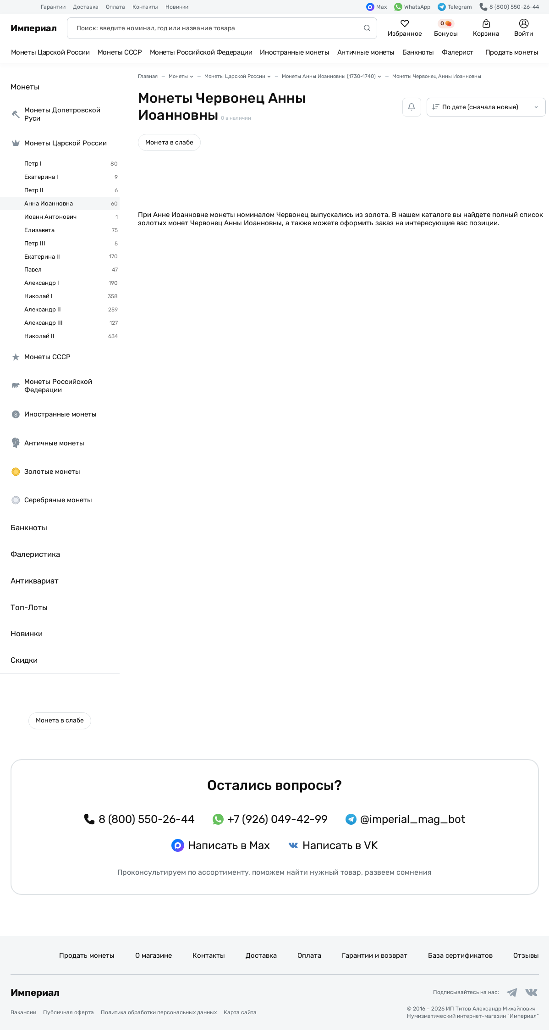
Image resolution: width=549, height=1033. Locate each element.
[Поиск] (222, 28)
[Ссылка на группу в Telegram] (507, 994)
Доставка (86, 7)
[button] (59, 720)
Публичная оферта (68, 1015)
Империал (34, 28)
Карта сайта (240, 1015)
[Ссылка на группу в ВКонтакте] (530, 994)
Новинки (176, 7)
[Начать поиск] (367, 28)
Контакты (145, 7)
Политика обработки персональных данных (159, 1015)
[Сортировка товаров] (486, 107)
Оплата (115, 7)
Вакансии (23, 1015)
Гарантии (53, 7)
